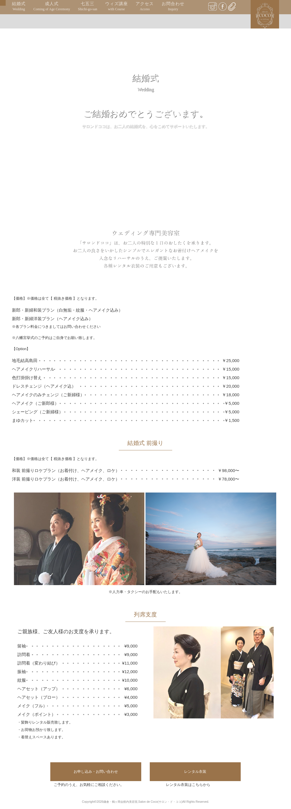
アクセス (145, 6)
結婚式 (19, 6)
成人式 (52, 6)
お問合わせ (173, 6)
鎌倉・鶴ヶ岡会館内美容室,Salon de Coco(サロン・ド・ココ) (142, 801)
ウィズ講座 (116, 6)
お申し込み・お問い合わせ (96, 771)
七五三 (87, 6)
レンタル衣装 (195, 771)
